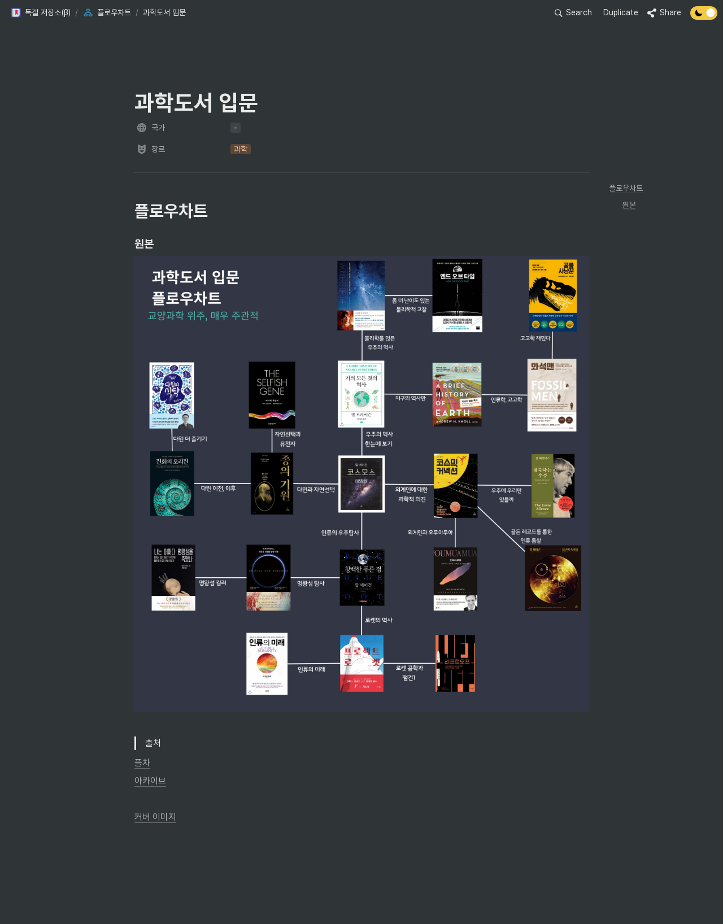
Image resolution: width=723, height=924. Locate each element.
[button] (40, 13)
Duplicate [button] (620, 12)
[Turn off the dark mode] (703, 16)
